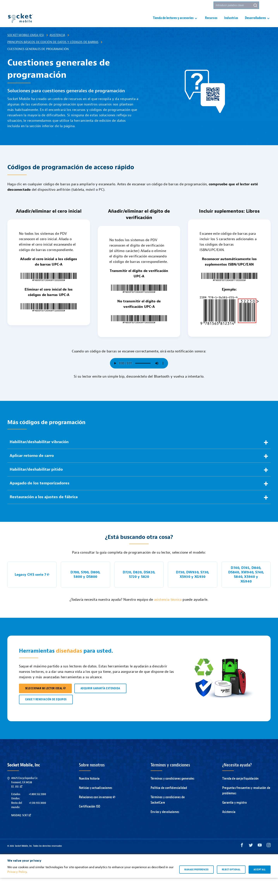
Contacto (188, 5)
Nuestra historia (89, 787)
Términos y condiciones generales (172, 787)
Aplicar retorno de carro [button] (32, 464)
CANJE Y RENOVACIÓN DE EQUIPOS (46, 708)
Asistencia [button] (166, 5)
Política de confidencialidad (169, 797)
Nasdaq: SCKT (21, 824)
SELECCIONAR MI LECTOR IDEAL (45, 697)
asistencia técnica (168, 609)
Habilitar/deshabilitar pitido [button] (36, 478)
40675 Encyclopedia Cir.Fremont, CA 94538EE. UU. (24, 791)
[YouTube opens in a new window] (260, 855)
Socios (205, 5)
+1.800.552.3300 (37, 803)
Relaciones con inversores (97, 806)
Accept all (260, 878)
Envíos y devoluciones (165, 821)
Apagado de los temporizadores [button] (40, 492)
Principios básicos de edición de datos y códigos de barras (53, 51)
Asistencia (57, 44)
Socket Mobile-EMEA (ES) (25, 44)
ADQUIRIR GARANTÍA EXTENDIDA (100, 697)
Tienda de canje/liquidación (240, 787)
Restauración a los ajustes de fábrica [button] (44, 506)
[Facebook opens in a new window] (242, 855)
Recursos (211, 22)
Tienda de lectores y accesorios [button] (173, 22)
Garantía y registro (234, 811)
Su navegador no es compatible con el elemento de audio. (139, 372)
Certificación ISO (89, 815)
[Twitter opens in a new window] (251, 855)
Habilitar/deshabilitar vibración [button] (39, 451)
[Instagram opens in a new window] (269, 855)
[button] (267, 5)
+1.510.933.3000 (37, 812)
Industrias (231, 22)
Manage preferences (196, 878)
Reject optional (231, 878)
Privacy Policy (17, 881)
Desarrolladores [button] (255, 22)
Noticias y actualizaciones (95, 797)
